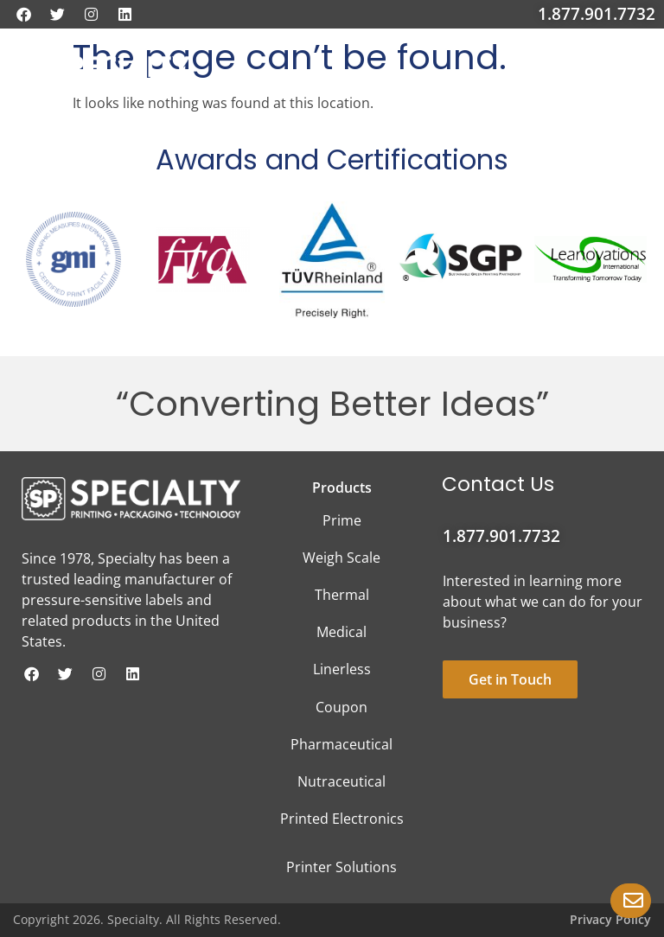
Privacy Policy (610, 919)
